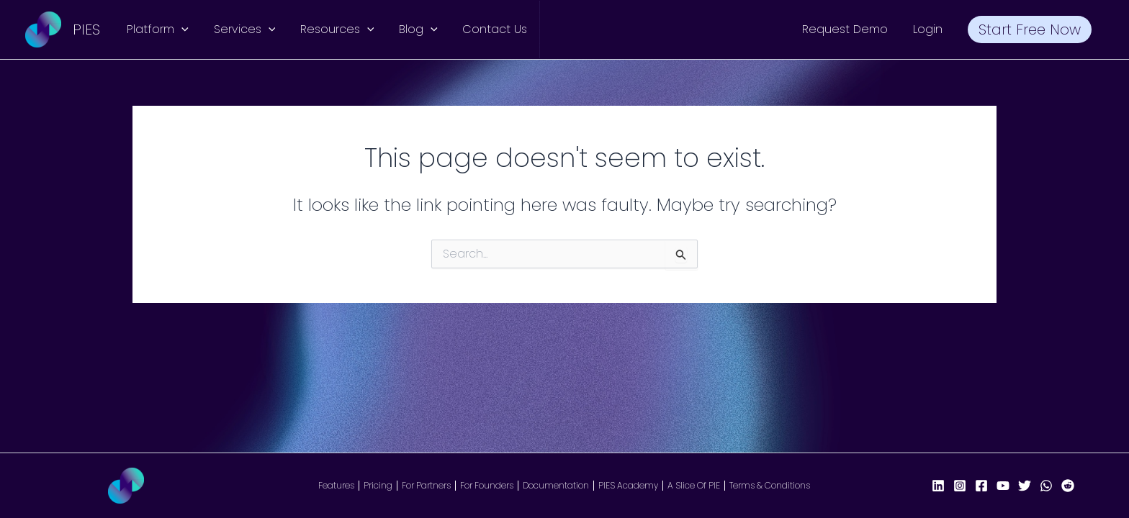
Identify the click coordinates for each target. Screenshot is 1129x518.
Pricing (378, 486)
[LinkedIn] (938, 485)
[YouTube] (1003, 485)
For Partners (426, 486)
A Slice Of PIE (693, 486)
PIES (86, 29)
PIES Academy (628, 486)
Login (930, 29)
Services (242, 29)
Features (336, 486)
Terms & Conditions (769, 486)
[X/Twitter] (1024, 485)
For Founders (486, 486)
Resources (332, 29)
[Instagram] (959, 485)
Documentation (556, 486)
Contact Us (486, 29)
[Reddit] (1067, 485)
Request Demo (850, 29)
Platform (157, 29)
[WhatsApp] (1046, 485)
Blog (411, 29)
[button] (181, 29)
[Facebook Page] (981, 485)
